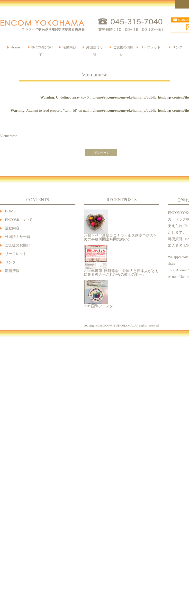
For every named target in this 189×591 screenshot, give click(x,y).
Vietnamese (8, 136)
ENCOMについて (42, 48)
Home (15, 47)
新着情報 (12, 271)
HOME (10, 211)
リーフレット (150, 47)
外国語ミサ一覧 (17, 237)
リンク (177, 47)
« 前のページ (101, 152)
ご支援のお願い (123, 48)
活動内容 (12, 228)
